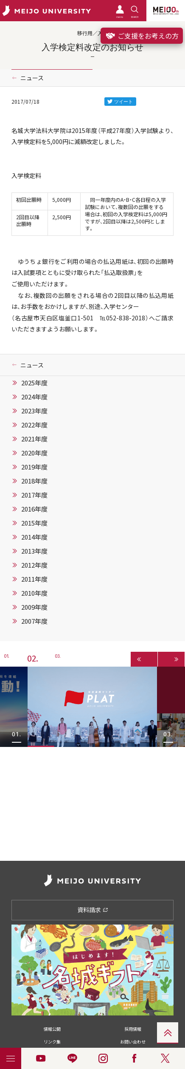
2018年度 (34, 481)
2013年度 (34, 551)
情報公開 (52, 1029)
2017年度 (34, 495)
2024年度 (34, 397)
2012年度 (34, 565)
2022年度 (34, 425)
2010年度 (34, 593)
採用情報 (132, 1029)
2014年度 (34, 537)
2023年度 (34, 411)
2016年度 (34, 509)
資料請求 (92, 909)
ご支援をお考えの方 (142, 36)
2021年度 (34, 439)
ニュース (32, 78)
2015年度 (34, 523)
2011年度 (34, 579)
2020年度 (34, 453)
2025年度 (34, 382)
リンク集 (52, 1041)
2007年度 (34, 621)
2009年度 (34, 607)
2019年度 (34, 467)
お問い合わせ (133, 1041)
